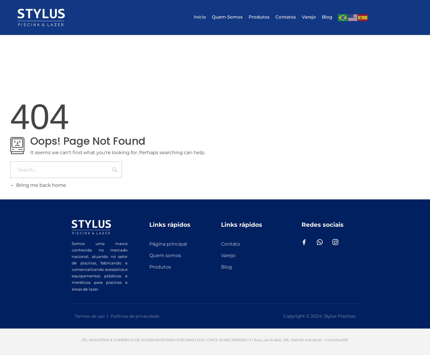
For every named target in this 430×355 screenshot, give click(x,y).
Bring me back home (38, 185)
